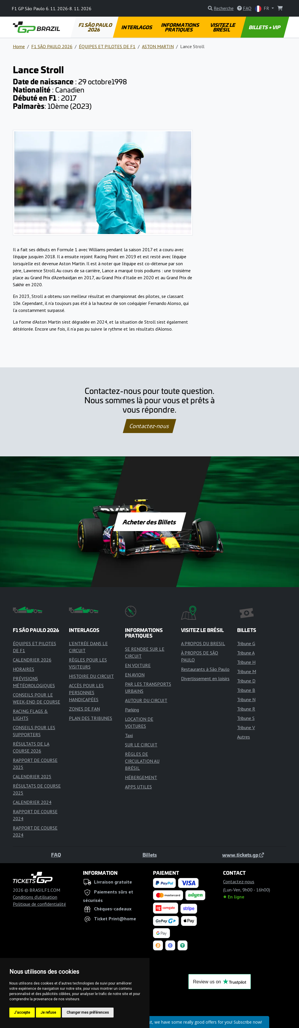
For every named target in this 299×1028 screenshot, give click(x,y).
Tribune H (246, 662)
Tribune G (246, 643)
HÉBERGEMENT (141, 777)
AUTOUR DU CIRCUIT (146, 700)
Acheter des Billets (150, 521)
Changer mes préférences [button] (88, 1012)
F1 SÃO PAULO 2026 (95, 27)
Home (19, 46)
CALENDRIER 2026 (32, 660)
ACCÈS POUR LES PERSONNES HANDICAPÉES (86, 692)
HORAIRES (23, 669)
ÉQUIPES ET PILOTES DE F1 (107, 46)
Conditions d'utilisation (35, 897)
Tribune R (246, 709)
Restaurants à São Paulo (205, 669)
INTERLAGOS (137, 27)
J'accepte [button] (22, 1012)
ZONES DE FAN (84, 709)
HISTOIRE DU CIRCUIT (91, 676)
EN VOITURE (138, 665)
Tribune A (246, 653)
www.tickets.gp (243, 854)
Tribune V (246, 727)
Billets (149, 854)
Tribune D (246, 681)
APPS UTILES (138, 787)
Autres (243, 737)
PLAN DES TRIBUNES (90, 718)
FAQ (56, 854)
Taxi (129, 735)
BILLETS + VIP (265, 27)
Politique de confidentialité (39, 904)
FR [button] (262, 8)
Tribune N (246, 699)
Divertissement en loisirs (205, 678)
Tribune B (246, 690)
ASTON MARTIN (158, 46)
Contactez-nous (149, 426)
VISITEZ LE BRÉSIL (223, 27)
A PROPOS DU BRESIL (203, 643)
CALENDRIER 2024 (32, 802)
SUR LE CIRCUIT (141, 745)
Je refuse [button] (48, 1012)
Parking (132, 710)
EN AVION (135, 675)
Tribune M (246, 671)
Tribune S (246, 718)
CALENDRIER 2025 (32, 776)
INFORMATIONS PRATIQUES (181, 27)
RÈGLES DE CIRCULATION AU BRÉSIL (142, 761)
